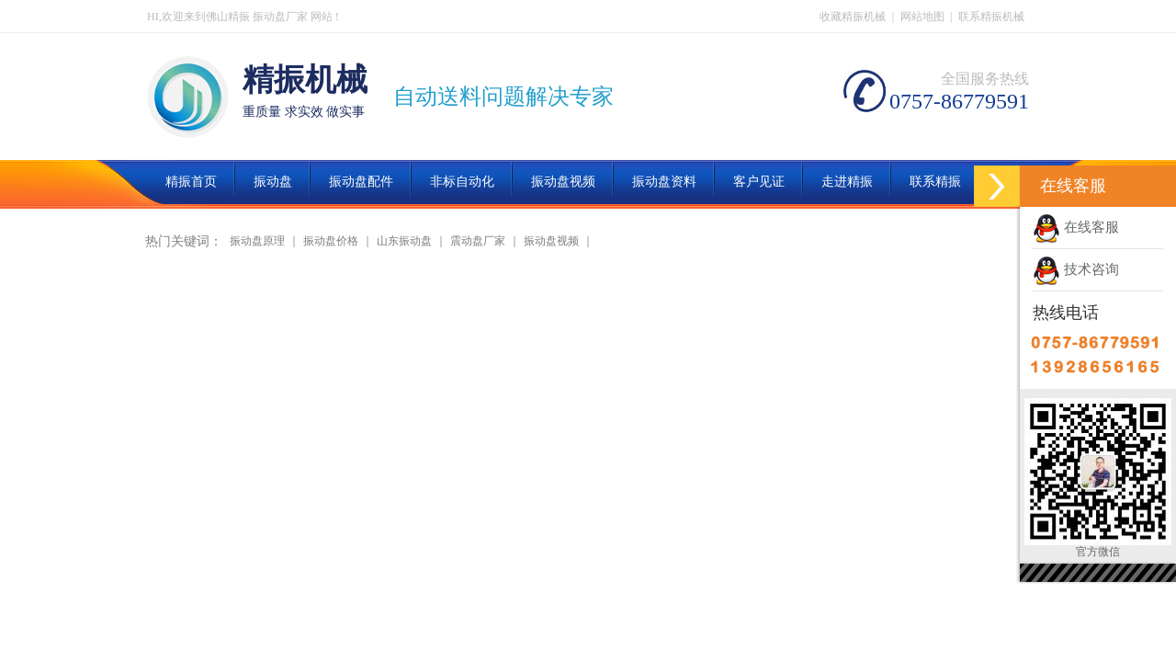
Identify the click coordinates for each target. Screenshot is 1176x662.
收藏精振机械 (853, 16)
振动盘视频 (551, 240)
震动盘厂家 (477, 240)
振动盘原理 (257, 240)
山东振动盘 (404, 240)
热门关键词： (183, 241)
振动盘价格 (330, 240)
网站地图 (922, 16)
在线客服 (1076, 227)
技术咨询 (1076, 269)
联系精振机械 (991, 16)
